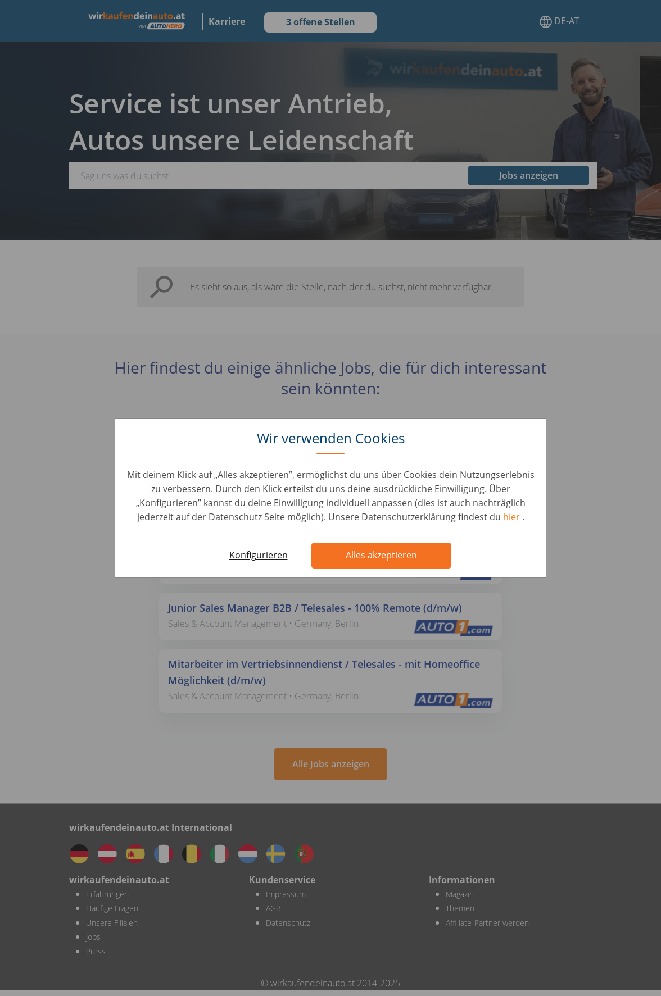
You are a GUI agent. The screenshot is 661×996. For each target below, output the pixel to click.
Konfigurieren (258, 555)
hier (512, 517)
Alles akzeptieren (381, 555)
